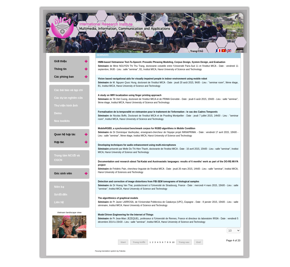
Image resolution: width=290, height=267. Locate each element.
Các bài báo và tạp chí (68, 90)
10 (173, 242)
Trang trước (139, 242)
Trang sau (184, 242)
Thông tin (60, 69)
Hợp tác (59, 142)
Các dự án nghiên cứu (68, 97)
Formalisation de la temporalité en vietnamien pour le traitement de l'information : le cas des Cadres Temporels (158, 112)
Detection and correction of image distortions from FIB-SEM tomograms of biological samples (148, 181)
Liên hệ (59, 202)
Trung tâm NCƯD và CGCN (67, 158)
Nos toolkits (62, 121)
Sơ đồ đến (60, 194)
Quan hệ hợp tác (64, 134)
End (198, 242)
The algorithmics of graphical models (118, 198)
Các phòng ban (64, 76)
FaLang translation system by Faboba (110, 251)
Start (123, 242)
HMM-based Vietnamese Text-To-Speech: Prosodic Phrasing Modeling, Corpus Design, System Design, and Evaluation (161, 62)
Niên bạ (59, 186)
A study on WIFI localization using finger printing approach (129, 95)
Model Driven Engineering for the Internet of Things (125, 214)
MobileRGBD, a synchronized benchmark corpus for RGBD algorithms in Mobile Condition (146, 128)
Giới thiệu (60, 61)
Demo (58, 113)
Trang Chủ (196, 51)
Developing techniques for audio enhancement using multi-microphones (137, 145)
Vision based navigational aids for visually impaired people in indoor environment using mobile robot (152, 78)
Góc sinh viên (63, 173)
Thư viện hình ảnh (66, 105)
